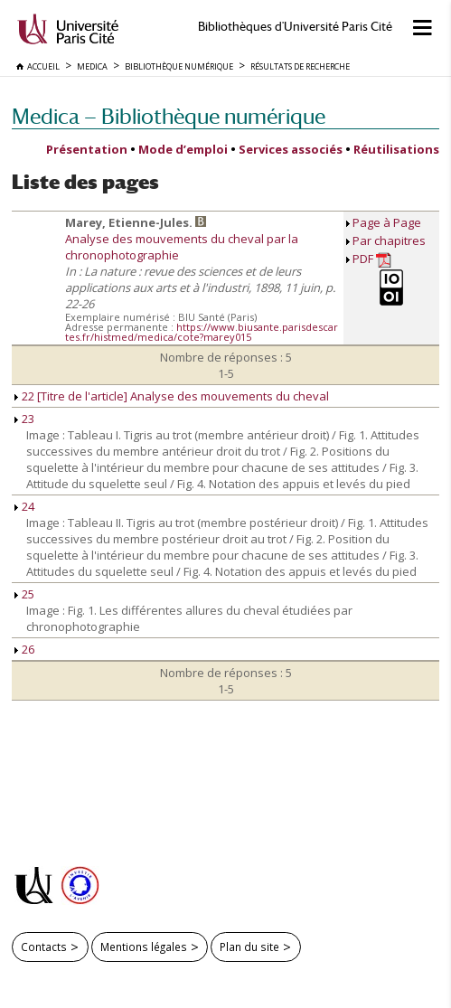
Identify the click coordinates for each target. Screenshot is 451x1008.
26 (24, 649)
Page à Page (386, 222)
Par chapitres (389, 240)
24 (24, 506)
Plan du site (249, 946)
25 (24, 594)
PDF (371, 259)
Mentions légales (143, 946)
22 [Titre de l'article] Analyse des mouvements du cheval (171, 396)
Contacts (44, 946)
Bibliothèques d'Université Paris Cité (295, 26)
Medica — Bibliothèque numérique (168, 116)
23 (24, 418)
